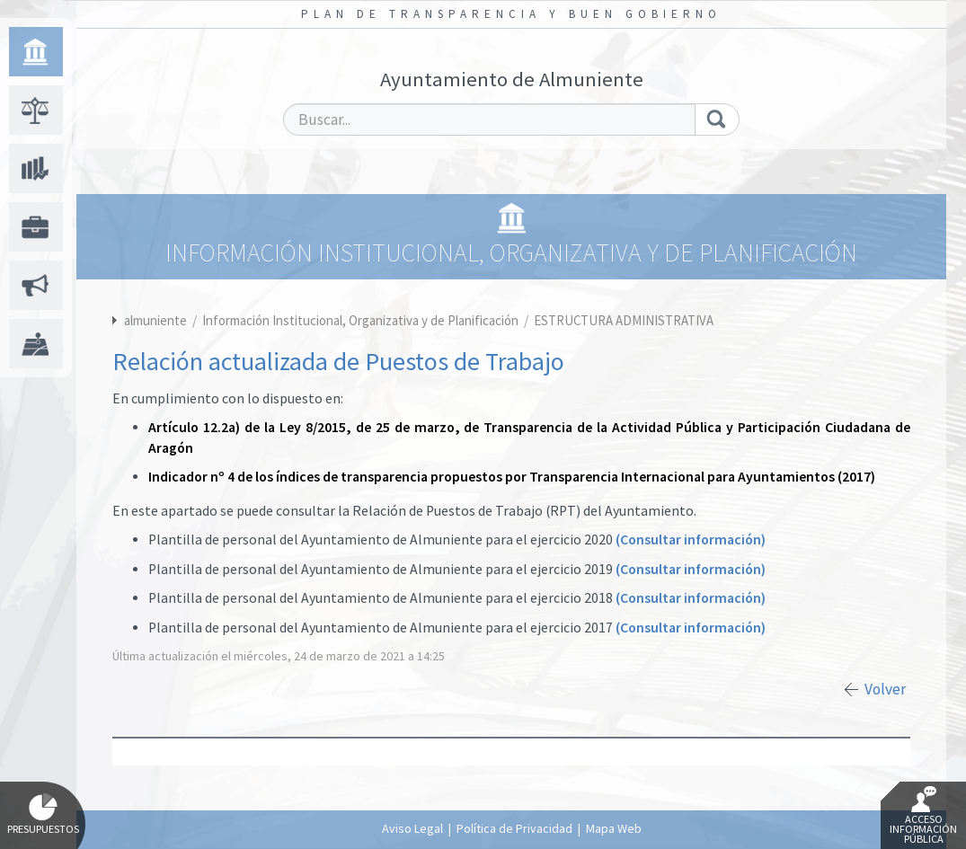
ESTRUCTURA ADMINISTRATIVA (623, 320)
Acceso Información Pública (923, 815)
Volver (885, 689)
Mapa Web (614, 828)
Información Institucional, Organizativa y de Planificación (361, 320)
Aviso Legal (412, 828)
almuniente (155, 320)
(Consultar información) (691, 539)
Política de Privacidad (514, 828)
